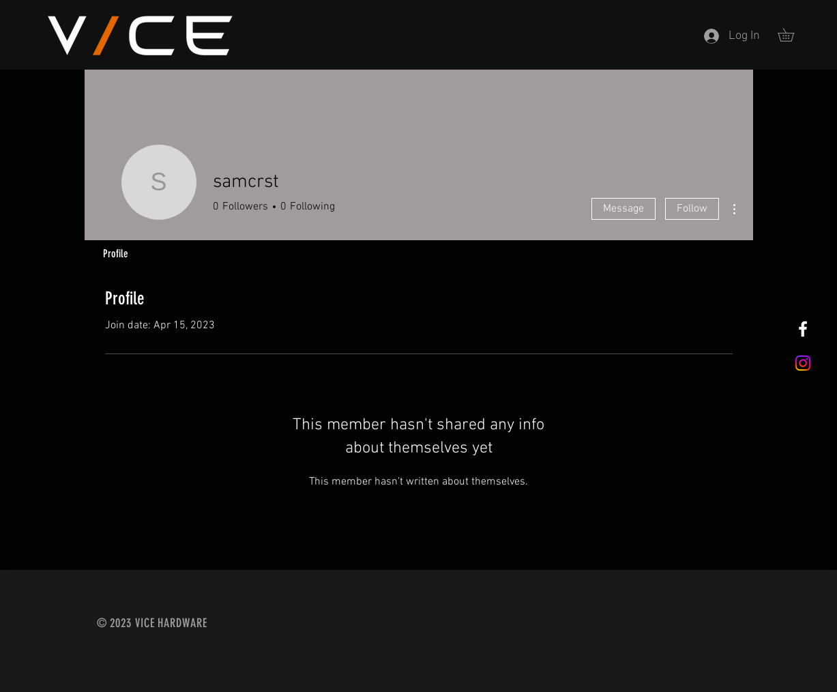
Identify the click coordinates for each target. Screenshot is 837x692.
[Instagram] (803, 363)
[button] (792, 35)
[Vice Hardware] (803, 329)
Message (623, 209)
